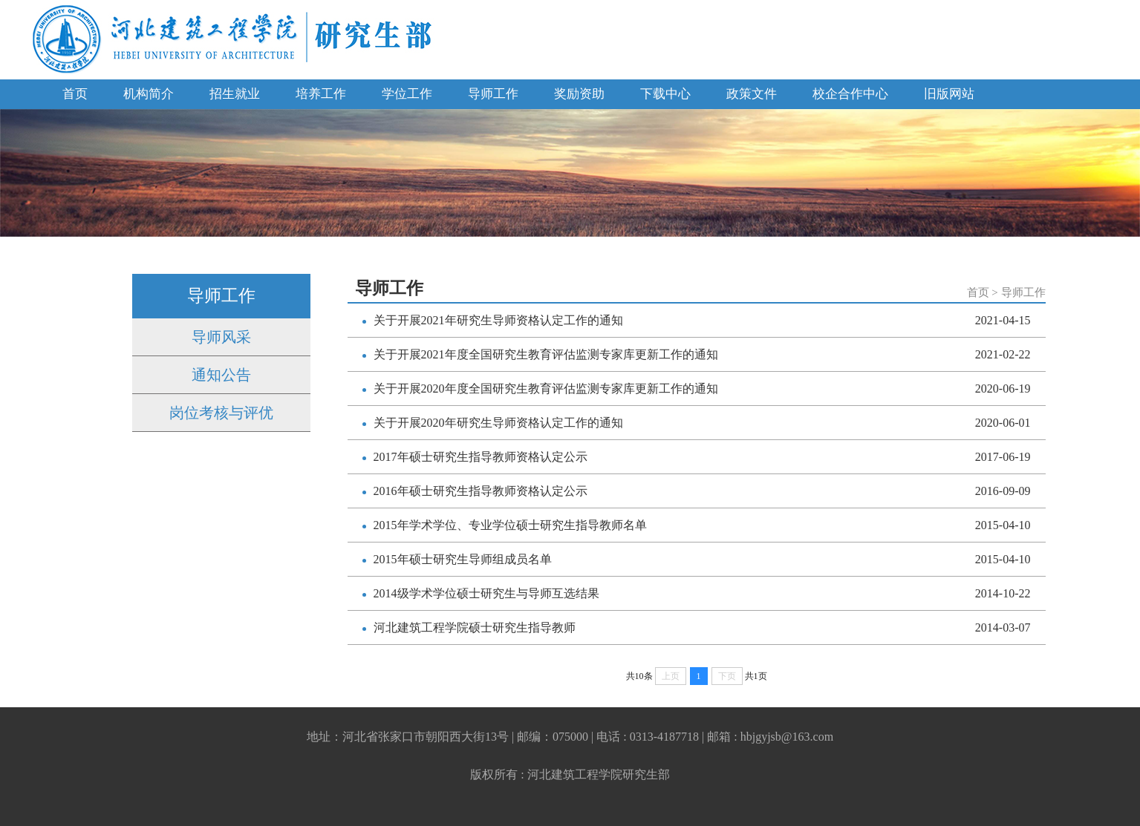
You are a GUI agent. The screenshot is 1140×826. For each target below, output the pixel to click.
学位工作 (407, 94)
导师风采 (221, 337)
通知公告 (221, 375)
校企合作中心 (850, 94)
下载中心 (665, 94)
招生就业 (234, 94)
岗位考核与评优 (221, 412)
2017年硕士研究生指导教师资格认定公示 (480, 456)
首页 (75, 94)
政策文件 (751, 94)
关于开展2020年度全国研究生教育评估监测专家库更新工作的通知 (546, 388)
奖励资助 (579, 94)
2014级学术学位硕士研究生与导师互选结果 (486, 593)
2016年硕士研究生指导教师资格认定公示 (480, 491)
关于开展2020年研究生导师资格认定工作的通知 (498, 422)
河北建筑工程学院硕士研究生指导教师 (475, 627)
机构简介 (148, 94)
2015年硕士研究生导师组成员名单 (463, 559)
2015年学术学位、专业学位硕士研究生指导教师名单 (510, 525)
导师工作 (493, 94)
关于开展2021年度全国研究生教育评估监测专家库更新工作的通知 (546, 354)
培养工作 (321, 94)
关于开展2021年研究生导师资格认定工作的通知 (498, 320)
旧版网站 (949, 94)
